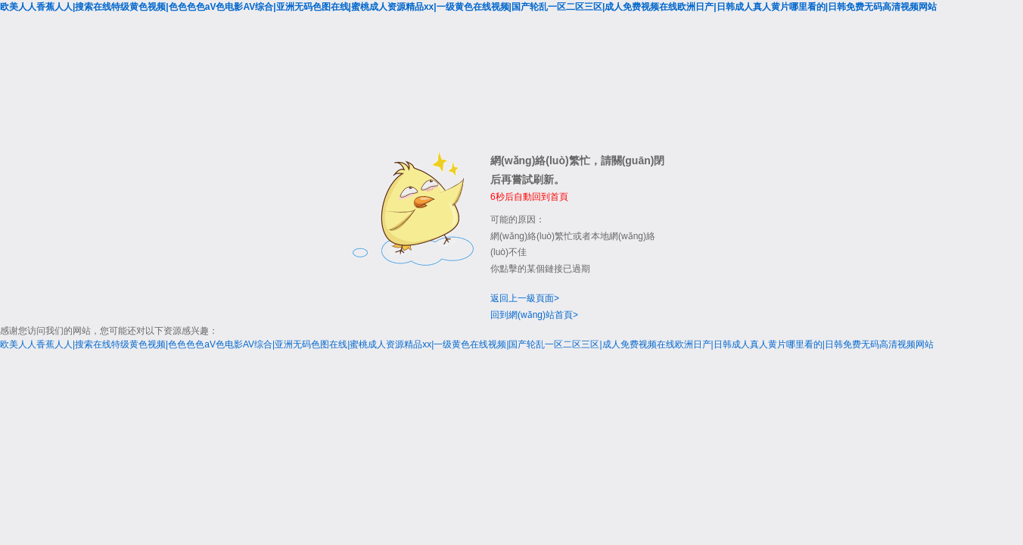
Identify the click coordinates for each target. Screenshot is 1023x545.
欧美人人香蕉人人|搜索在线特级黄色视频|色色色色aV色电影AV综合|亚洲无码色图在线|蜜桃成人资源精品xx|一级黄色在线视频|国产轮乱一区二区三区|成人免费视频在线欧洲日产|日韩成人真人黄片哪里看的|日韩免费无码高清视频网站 (468, 7)
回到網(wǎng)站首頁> (534, 315)
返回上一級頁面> (524, 298)
